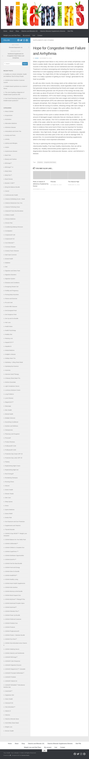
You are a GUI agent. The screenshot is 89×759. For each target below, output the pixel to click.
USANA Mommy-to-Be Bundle (13, 591)
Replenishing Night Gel (11, 469)
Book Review (9, 179)
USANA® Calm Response (12, 661)
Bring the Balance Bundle (12, 187)
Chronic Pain (9, 223)
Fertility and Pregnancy (11, 290)
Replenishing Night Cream (12, 465)
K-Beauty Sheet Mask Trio (12, 378)
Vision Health (9, 699)
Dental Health (9, 258)
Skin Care (8, 497)
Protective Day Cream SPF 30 (14, 454)
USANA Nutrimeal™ (11, 607)
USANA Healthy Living (11, 579)
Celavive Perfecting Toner (12, 207)
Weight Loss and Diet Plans (11, 35)
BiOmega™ (8, 163)
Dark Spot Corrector (11, 254)
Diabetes (7, 262)
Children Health (9, 215)
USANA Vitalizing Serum (12, 649)
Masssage (8, 406)
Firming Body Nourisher (12, 294)
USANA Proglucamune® (12, 631)
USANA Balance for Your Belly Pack (15, 539)
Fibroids (53, 181)
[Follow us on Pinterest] (27, 40)
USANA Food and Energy (12, 567)
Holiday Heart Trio (10, 358)
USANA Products (10, 627)
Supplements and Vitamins (43, 40)
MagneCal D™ (9, 402)
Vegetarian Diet (9, 695)
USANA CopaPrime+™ (11, 551)
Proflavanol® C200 (10, 450)
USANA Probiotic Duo (11, 623)
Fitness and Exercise (11, 298)
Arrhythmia (40, 162)
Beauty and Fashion (11, 159)
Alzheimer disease (10, 127)
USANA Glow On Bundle (12, 571)
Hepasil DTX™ (9, 342)
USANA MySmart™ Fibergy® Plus (15, 599)
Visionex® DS (9, 703)
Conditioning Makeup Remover (14, 227)
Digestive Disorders (10, 274)
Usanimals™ (8, 691)
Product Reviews (10, 442)
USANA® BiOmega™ (11, 657)
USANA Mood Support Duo (13, 595)
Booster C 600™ (10, 183)
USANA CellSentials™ (11, 543)
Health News (8, 326)
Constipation (8, 231)
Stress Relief (8, 513)
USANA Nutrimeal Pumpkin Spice (14, 603)
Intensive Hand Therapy (12, 374)
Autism (7, 147)
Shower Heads (9, 493)
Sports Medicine (9, 509)
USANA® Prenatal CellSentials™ (14, 673)
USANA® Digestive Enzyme (13, 665)
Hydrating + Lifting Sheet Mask (14, 362)
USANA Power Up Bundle (12, 615)
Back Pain (8, 155)
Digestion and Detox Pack (12, 270)
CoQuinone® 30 (9, 239)
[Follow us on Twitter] (21, 40)
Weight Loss (8, 727)
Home (5, 31)
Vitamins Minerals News (12, 719)
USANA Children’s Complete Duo (14, 547)
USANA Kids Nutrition (11, 587)
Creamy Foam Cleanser (12, 250)
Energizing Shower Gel (11, 286)
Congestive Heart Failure (50, 162)
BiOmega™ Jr (9, 167)
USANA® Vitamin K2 (11, 681)
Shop (17, 31)
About (11, 31)
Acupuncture (8, 115)
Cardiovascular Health (11, 195)
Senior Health (9, 489)
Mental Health (9, 414)
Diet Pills (70, 31)
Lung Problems (9, 394)
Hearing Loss (9, 338)
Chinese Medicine (10, 219)
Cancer (7, 191)
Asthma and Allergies (11, 143)
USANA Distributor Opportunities (14, 555)
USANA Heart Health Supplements (15, 583)
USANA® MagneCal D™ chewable (15, 669)
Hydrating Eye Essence (12, 366)
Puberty (7, 462)
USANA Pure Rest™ (11, 639)
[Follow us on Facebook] (18, 40)
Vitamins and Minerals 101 (29, 31)
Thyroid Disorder (10, 529)
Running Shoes (9, 481)
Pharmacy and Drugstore (12, 434)
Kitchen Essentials (10, 382)
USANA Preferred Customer (13, 619)
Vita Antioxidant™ (10, 707)
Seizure (7, 485)
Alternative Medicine (11, 123)
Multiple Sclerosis (10, 418)
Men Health (8, 410)
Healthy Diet (8, 334)
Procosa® (8, 438)
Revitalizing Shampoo (11, 477)
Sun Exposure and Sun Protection (15, 521)
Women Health (9, 731)
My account (26, 35)
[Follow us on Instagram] (24, 40)
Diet (6, 266)
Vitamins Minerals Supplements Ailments (52, 31)
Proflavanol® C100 (10, 446)
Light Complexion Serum (12, 386)
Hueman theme (25, 755)
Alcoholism (8, 119)
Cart (33, 35)
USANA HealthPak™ (11, 575)
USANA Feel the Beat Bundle (13, 563)
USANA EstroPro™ (10, 559)
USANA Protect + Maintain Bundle (15, 635)
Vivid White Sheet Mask (12, 723)
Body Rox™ (8, 175)
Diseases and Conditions (12, 282)
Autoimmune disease (11, 151)
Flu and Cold (8, 302)
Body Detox (8, 171)
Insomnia (7, 370)
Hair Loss (8, 322)
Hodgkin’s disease (10, 354)
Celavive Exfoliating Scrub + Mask (15, 199)
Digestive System (10, 278)
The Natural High (73, 181)
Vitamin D (8, 711)
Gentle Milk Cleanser (11, 306)
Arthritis (7, 139)
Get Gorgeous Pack (11, 314)
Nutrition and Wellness (11, 426)
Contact (39, 35)
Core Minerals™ (9, 243)
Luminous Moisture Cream (12, 390)
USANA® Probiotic (10, 677)
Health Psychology (10, 330)
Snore (7, 505)
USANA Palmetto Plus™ (12, 611)
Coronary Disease (10, 246)
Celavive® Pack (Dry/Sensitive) (14, 211)
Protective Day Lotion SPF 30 (13, 458)
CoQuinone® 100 (10, 235)
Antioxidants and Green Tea (13, 131)
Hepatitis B (8, 346)
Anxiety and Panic (10, 135)
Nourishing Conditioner (11, 422)
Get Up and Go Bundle (11, 318)
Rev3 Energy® (9, 473)
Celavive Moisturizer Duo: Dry (13, 203)
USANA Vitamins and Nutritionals (14, 653)
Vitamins (7, 715)
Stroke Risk (8, 517)
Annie (37, 58)
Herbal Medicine (9, 350)
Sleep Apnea (8, 501)
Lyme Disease (9, 398)
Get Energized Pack (11, 310)
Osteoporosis (9, 430)
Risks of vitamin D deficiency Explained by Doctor (40, 184)
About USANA (9, 111)
